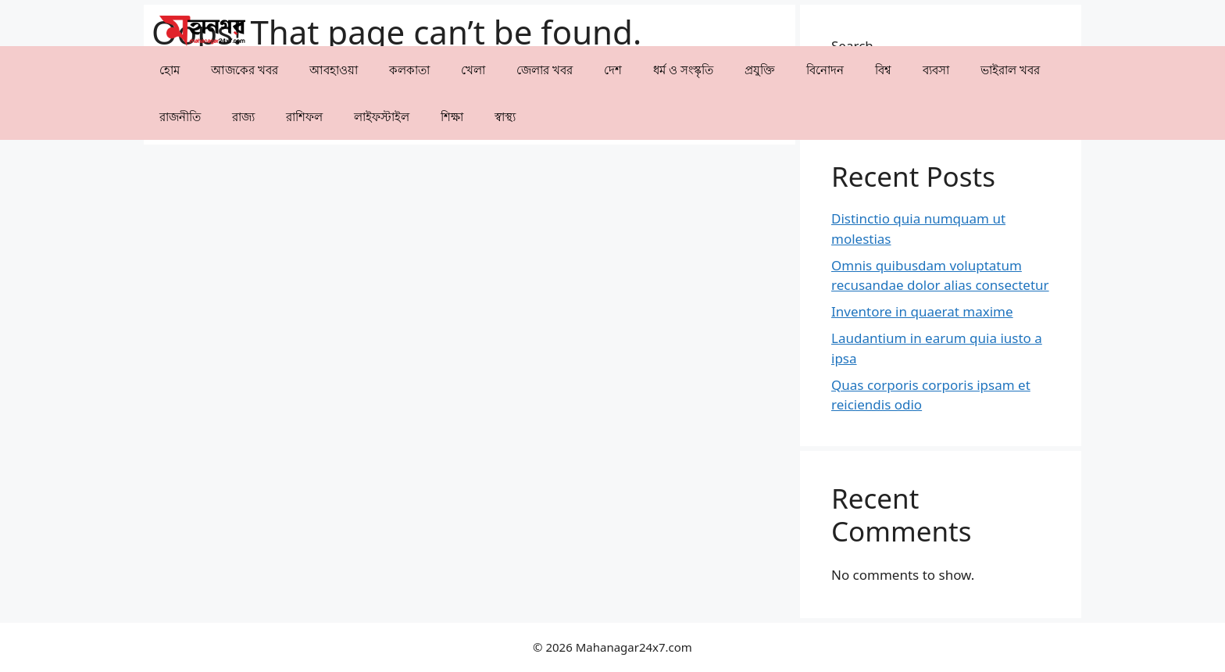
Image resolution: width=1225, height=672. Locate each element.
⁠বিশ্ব (883, 69)
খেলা (473, 69)
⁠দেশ (613, 69)
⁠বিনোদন (825, 69)
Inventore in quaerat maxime (922, 311)
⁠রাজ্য (243, 116)
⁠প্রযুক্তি (760, 69)
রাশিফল (304, 116)
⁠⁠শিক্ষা (452, 116)
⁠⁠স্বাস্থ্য (505, 116)
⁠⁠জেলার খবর (544, 69)
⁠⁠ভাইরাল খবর (1010, 69)
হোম (169, 69)
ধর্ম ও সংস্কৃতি (683, 69)
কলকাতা (409, 69)
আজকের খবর (244, 69)
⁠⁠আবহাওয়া (333, 69)
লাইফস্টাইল (381, 116)
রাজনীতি (180, 116)
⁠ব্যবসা (936, 69)
